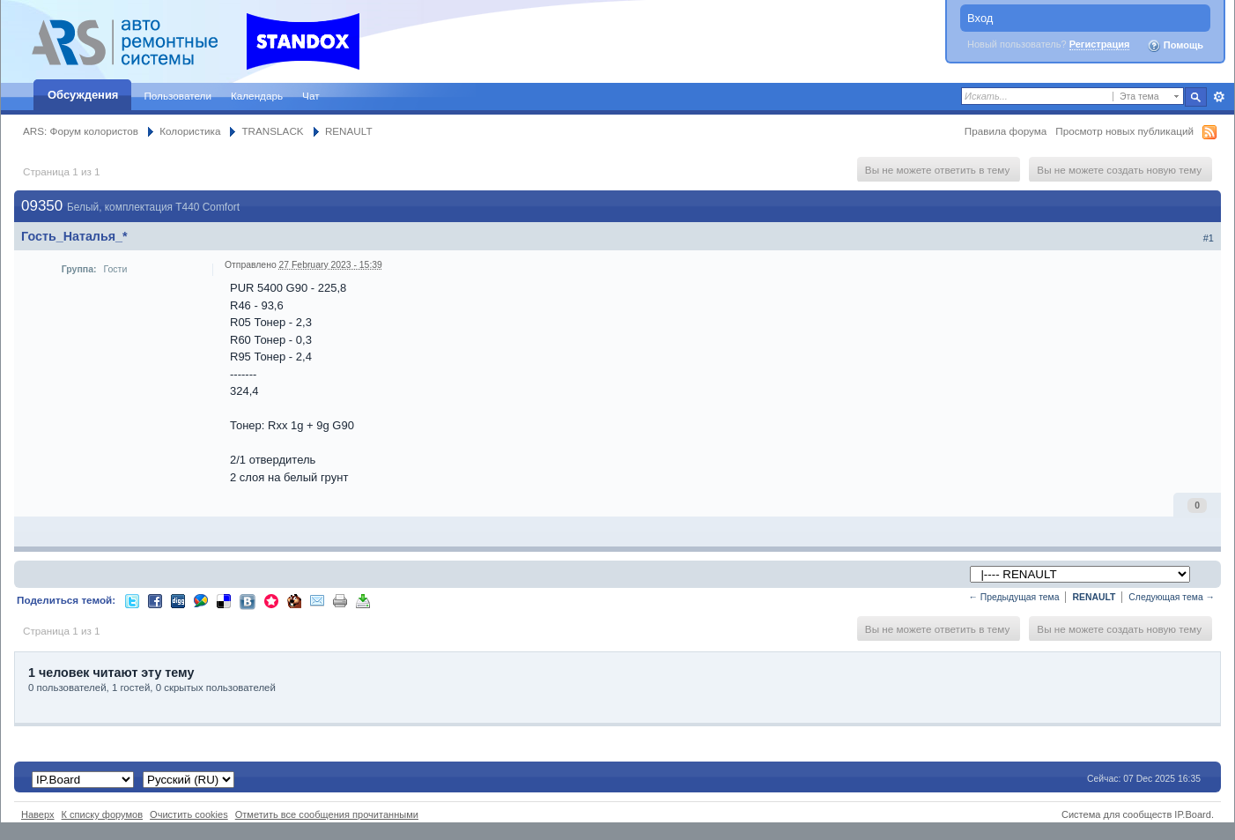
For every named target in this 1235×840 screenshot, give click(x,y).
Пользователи (177, 95)
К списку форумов (103, 814)
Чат (310, 95)
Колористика (189, 131)
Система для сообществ (1116, 814)
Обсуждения (83, 94)
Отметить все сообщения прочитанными (326, 814)
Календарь (257, 95)
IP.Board (1192, 814)
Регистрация (1099, 44)
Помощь (1175, 46)
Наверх (38, 814)
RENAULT (349, 131)
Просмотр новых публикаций (1124, 131)
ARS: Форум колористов (80, 131)
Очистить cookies (189, 814)
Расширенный (1219, 97)
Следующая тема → (1171, 597)
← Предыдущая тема (1013, 597)
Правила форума (1005, 131)
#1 (1208, 238)
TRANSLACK (272, 131)
